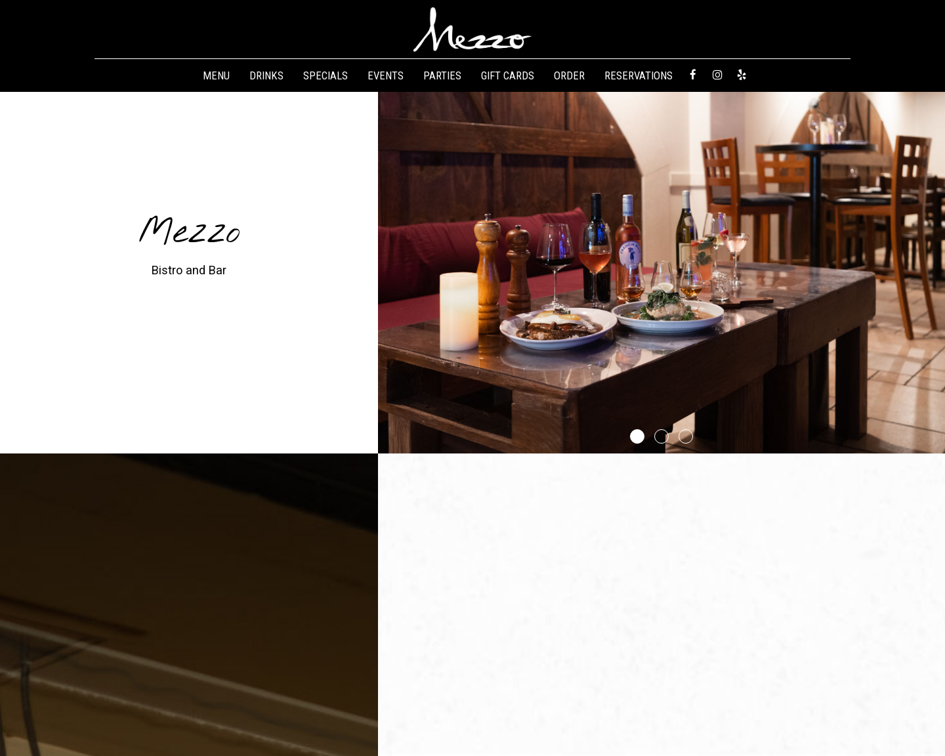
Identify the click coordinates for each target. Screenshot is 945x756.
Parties (442, 75)
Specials (325, 75)
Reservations (638, 75)
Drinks (266, 75)
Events (386, 75)
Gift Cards (507, 75)
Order (569, 75)
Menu (216, 75)
